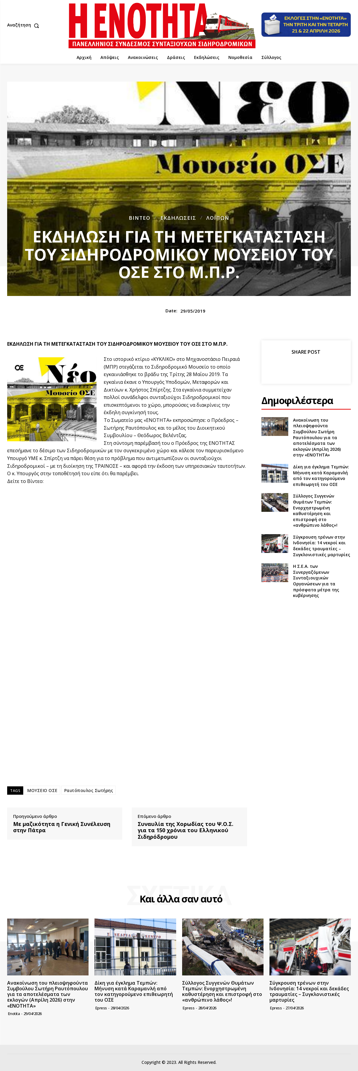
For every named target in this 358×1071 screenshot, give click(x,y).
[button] (24, 25)
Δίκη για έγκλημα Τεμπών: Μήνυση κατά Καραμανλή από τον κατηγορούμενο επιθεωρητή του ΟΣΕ (321, 475)
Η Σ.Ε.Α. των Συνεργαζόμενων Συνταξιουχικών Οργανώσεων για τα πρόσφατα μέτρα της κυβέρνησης (316, 580)
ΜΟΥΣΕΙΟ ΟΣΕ (42, 790)
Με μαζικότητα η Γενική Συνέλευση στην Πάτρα (61, 827)
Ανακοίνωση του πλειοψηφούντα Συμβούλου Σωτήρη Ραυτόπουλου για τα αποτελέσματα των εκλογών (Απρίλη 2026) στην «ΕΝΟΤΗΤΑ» (317, 437)
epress (101, 1008)
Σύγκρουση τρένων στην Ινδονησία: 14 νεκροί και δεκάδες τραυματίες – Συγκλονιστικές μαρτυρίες (321, 545)
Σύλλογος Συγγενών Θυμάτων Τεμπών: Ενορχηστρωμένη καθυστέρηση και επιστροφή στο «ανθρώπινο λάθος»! (315, 510)
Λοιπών (217, 217)
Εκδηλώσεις (178, 217)
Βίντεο (139, 217)
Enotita (14, 1013)
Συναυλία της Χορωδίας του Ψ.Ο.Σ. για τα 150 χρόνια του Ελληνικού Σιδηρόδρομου (185, 830)
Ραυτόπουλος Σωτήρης (88, 790)
